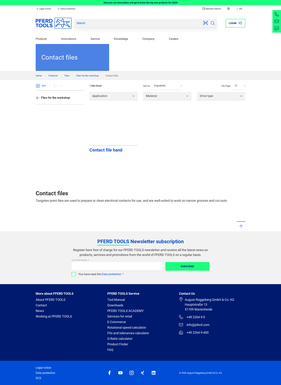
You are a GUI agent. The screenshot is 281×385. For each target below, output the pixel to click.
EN (239, 8)
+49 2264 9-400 (194, 332)
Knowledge (121, 39)
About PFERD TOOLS (50, 300)
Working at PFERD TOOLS (54, 316)
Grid (41, 86)
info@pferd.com (194, 325)
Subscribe (187, 266)
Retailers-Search (211, 9)
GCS (38, 378)
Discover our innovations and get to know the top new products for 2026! (141, 2)
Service (95, 39)
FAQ (110, 350)
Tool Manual (116, 300)
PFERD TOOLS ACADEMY (125, 311)
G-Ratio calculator (119, 338)
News (40, 311)
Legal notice (43, 9)
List (57, 86)
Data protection (66, 9)
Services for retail (119, 316)
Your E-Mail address (79, 260)
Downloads (115, 305)
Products (41, 39)
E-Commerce (116, 322)
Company (148, 39)
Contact (41, 305)
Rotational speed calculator (126, 327)
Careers (173, 39)
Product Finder (117, 344)
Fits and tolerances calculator (128, 333)
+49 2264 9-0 (192, 317)
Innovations (68, 39)
